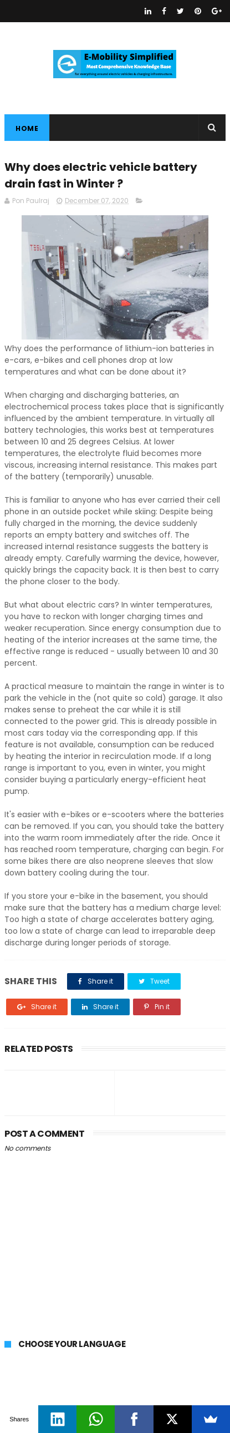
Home (27, 128)
